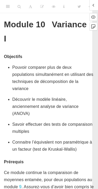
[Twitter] (79, 6)
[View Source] (53, 6)
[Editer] (42, 6)
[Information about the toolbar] (63, 6)
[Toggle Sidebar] (8, 6)
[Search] (19, 6)
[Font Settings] (30, 6)
